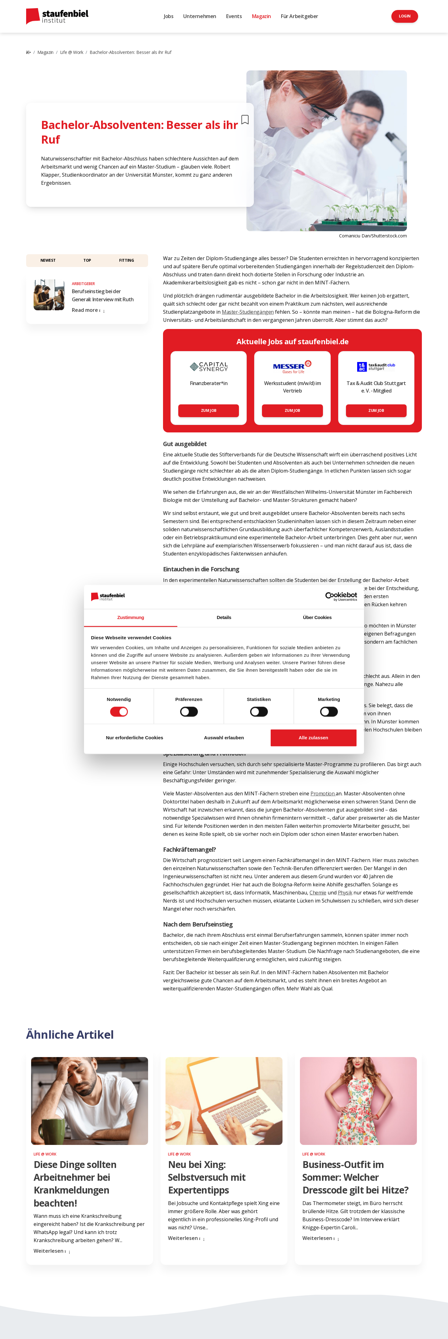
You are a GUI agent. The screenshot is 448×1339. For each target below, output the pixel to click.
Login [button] (405, 16)
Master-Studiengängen (248, 311)
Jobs (168, 16)
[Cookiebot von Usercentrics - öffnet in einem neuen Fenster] (330, 597)
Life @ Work (71, 52)
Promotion (323, 793)
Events (234, 16)
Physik (345, 892)
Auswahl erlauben (224, 737)
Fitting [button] (126, 260)
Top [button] (87, 260)
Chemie (318, 892)
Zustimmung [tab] (130, 617)
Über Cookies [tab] (317, 617)
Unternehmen (199, 16)
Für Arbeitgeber (299, 16)
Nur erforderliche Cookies (134, 737)
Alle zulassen (313, 737)
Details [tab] (224, 617)
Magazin (261, 16)
